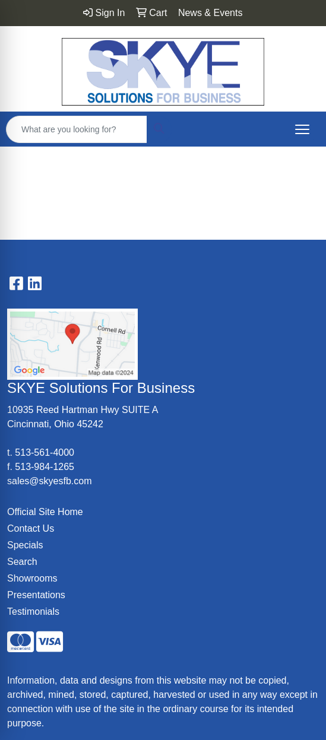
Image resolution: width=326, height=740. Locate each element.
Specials (25, 545)
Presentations (36, 595)
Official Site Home (45, 512)
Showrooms (32, 578)
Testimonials (33, 611)
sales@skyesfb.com (49, 481)
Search (22, 562)
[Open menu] (302, 129)
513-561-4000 (44, 452)
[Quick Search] (76, 129)
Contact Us (30, 528)
